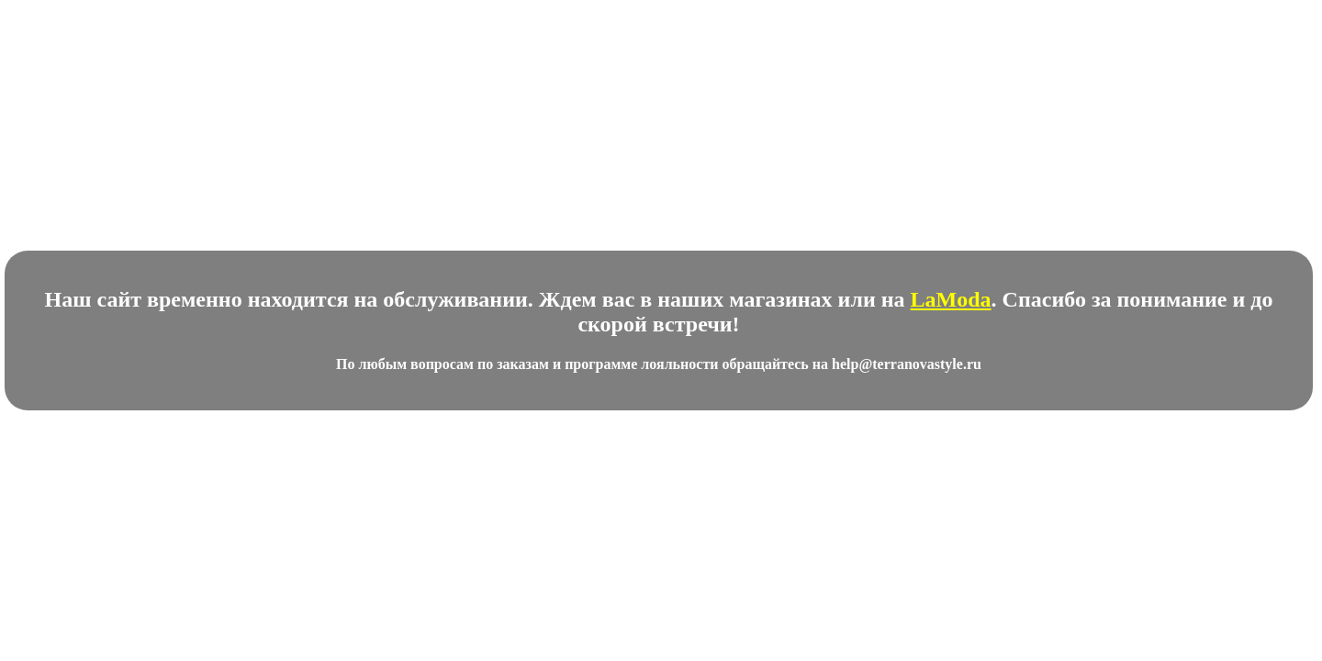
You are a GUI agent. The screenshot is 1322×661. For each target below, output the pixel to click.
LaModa (951, 299)
